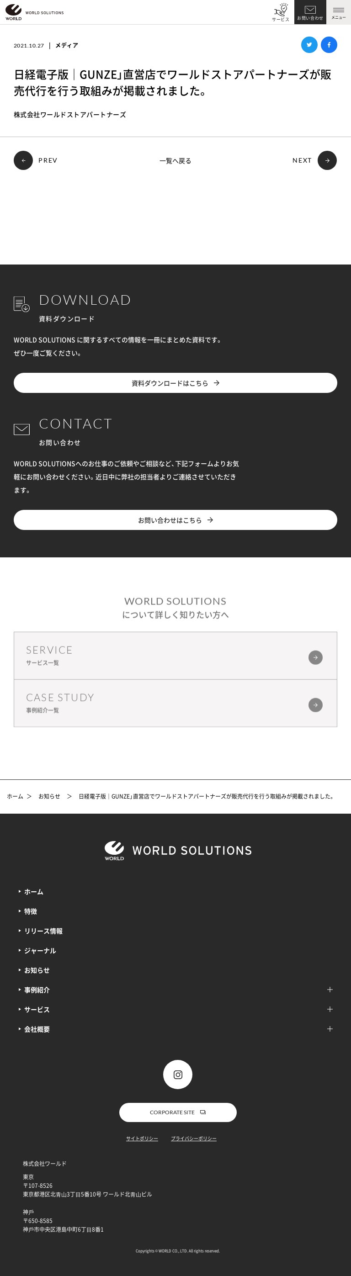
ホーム (15, 797)
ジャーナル (40, 950)
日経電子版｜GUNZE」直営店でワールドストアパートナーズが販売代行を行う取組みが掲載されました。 (207, 797)
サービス (281, 19)
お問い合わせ (310, 18)
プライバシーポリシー (194, 1138)
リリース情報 (43, 930)
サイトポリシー (142, 1138)
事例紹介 (178, 989)
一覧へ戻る (175, 160)
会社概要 (178, 1028)
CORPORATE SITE (178, 1112)
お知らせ (49, 797)
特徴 (30, 911)
